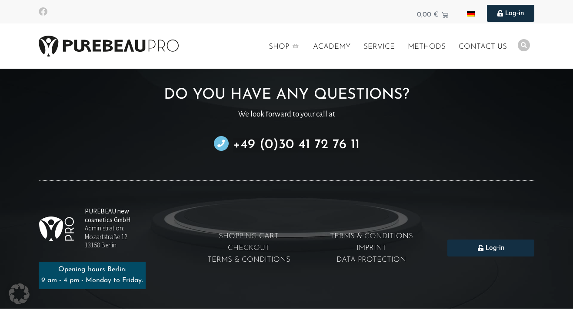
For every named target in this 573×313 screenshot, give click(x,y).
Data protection (371, 259)
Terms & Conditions (248, 259)
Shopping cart (249, 236)
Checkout (249, 248)
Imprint (371, 248)
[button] (19, 294)
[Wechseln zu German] (471, 13)
